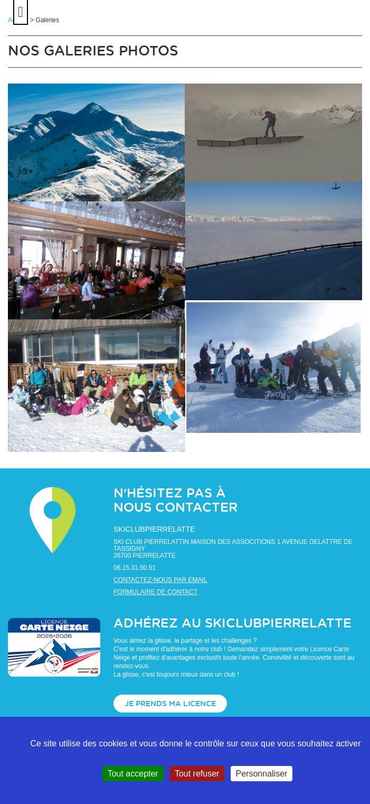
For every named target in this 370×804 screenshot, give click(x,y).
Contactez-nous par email (160, 580)
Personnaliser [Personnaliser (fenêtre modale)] (262, 773)
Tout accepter (133, 773)
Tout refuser (197, 773)
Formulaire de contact (155, 592)
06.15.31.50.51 (134, 567)
